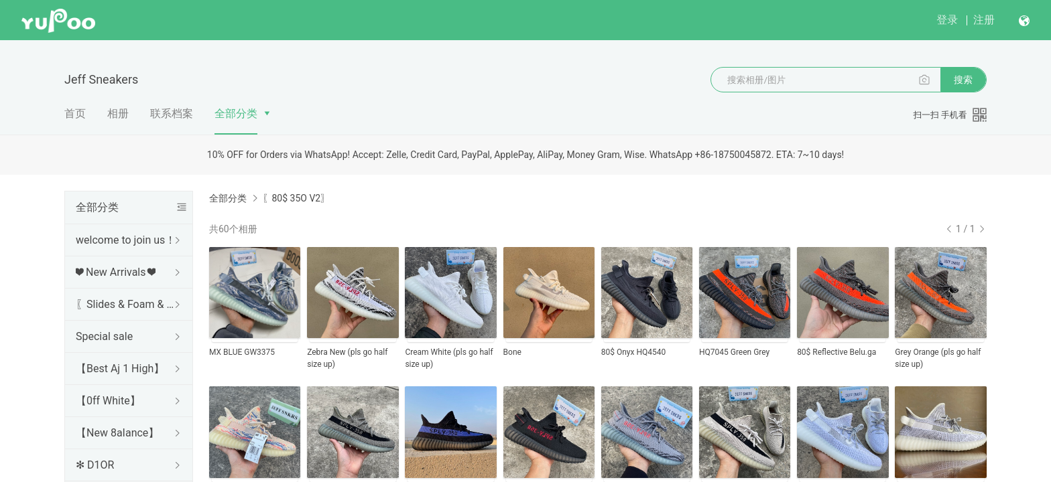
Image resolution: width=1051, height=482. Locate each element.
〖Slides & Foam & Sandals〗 (126, 304)
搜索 (963, 79)
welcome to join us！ (126, 240)
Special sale (104, 336)
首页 (75, 113)
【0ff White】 (108, 400)
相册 (118, 113)
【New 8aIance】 (117, 432)
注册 (984, 19)
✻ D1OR (95, 465)
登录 (947, 19)
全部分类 (235, 113)
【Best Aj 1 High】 (120, 368)
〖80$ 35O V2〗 (296, 198)
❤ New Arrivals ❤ (116, 272)
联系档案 (171, 113)
